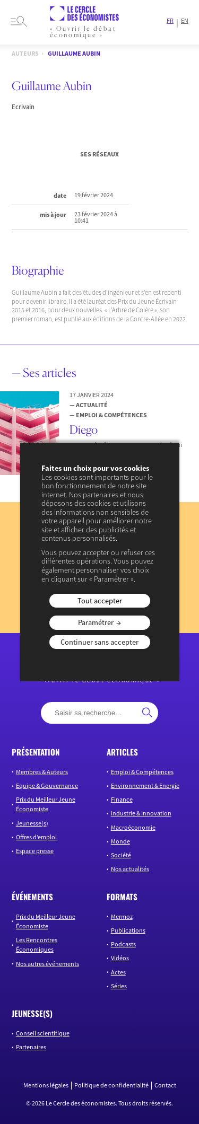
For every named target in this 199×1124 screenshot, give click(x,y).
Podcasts (123, 944)
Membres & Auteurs (42, 772)
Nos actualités (130, 869)
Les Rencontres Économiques (36, 944)
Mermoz (122, 916)
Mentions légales (45, 1085)
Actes (118, 972)
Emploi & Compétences (142, 772)
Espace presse (35, 851)
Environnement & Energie (145, 785)
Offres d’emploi (36, 837)
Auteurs (25, 53)
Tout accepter (99, 600)
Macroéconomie (133, 827)
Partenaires (31, 1047)
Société (121, 855)
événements (32, 896)
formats (122, 896)
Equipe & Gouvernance (47, 785)
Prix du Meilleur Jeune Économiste (45, 804)
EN (184, 20)
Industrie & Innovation (141, 813)
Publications (128, 930)
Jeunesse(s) (32, 823)
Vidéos (120, 958)
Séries (119, 986)
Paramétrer (96, 622)
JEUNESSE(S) (32, 1013)
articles (122, 752)
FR (170, 20)
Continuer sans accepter (99, 642)
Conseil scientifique (43, 1033)
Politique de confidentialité (111, 1085)
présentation (35, 752)
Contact (165, 1085)
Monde (120, 841)
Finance (122, 799)
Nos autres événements (47, 964)
